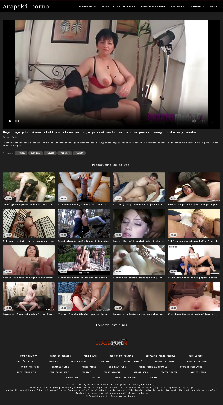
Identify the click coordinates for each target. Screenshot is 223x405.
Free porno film (26, 372)
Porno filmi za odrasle (153, 366)
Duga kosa (35, 153)
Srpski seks (140, 372)
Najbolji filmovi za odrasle (118, 6)
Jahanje (50, 153)
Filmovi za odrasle (125, 377)
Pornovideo (72, 377)
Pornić (154, 377)
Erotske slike (60, 366)
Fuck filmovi (178, 6)
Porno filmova (28, 356)
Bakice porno (198, 372)
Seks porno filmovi (121, 356)
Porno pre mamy (30, 366)
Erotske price (169, 372)
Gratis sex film (196, 361)
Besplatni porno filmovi (161, 356)
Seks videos (195, 356)
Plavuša (79, 153)
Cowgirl (21, 153)
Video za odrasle (60, 356)
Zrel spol (105, 361)
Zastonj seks (78, 361)
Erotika (95, 377)
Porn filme (90, 356)
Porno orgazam (112, 372)
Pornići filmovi (164, 361)
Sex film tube (117, 366)
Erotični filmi (25, 361)
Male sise (65, 153)
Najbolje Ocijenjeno (153, 6)
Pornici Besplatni (191, 366)
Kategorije (197, 6)
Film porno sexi (59, 372)
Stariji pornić (133, 361)
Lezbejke (52, 361)
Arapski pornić (98, 396)
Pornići (86, 372)
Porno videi (89, 366)
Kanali (213, 6)
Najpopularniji (87, 6)
